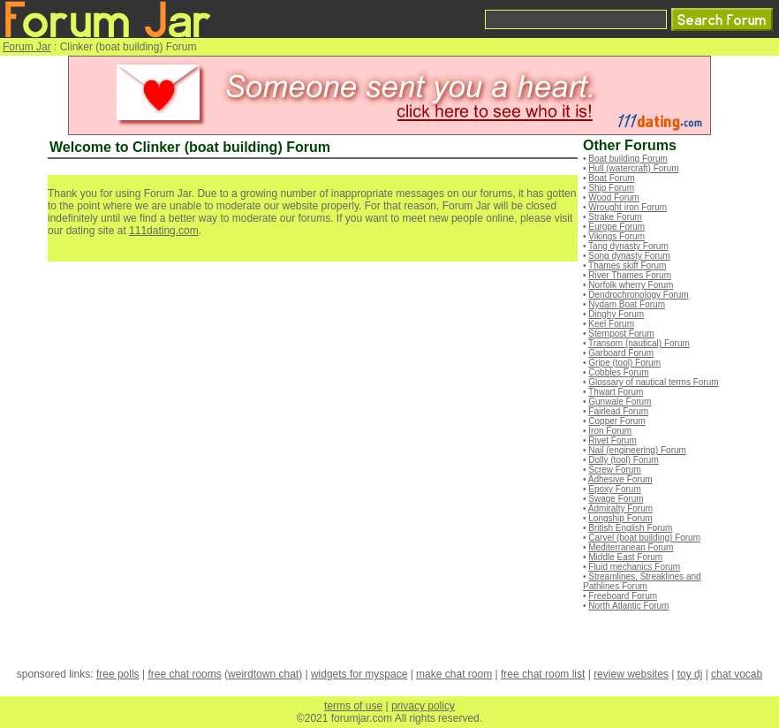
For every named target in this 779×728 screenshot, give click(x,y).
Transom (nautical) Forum (639, 343)
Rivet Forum (612, 440)
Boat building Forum (628, 158)
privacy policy (423, 706)
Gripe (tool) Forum (624, 363)
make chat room (454, 674)
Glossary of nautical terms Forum (653, 382)
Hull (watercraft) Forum (633, 168)
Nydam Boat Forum (626, 304)
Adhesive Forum (620, 479)
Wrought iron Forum (627, 207)
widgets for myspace (359, 674)
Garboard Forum (621, 353)
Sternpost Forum (621, 333)
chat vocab (736, 674)
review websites (631, 674)
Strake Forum (615, 217)
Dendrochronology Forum (638, 295)
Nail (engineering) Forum (637, 450)
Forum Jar (27, 47)
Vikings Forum (616, 236)
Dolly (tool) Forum (623, 460)
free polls (118, 674)
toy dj (690, 674)
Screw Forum (614, 469)
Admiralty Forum (620, 508)
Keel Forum (611, 324)
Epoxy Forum (614, 489)
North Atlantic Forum (628, 605)
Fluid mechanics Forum (634, 567)
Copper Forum (616, 421)
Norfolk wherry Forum (630, 285)
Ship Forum (611, 188)
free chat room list (543, 674)
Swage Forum (615, 499)
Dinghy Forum (616, 314)
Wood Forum (613, 197)
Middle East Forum (625, 557)
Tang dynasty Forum (628, 246)
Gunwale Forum (619, 401)
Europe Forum (616, 226)
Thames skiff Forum (627, 265)
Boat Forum (611, 178)
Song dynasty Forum (628, 256)
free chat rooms (184, 674)
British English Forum (630, 528)
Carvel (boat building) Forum (644, 537)
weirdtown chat (263, 674)
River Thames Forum (629, 275)
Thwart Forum (615, 392)
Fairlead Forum (618, 411)
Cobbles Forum (618, 372)
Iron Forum (610, 431)
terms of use (353, 706)
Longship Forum (620, 518)
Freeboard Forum (622, 596)
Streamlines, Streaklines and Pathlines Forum (642, 581)
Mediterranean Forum (630, 547)
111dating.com (164, 230)
